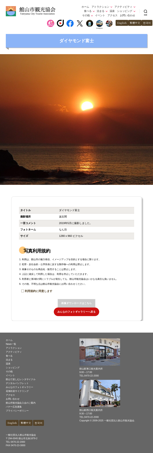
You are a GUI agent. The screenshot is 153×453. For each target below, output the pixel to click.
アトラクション (100, 6)
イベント (100, 15)
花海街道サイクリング (17, 391)
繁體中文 (135, 23)
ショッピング (124, 11)
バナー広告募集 (14, 407)
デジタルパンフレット (17, 383)
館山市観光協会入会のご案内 (21, 403)
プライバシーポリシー (17, 410)
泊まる (100, 11)
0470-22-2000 (18, 442)
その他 (86, 15)
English (122, 23)
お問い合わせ (127, 15)
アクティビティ (123, 6)
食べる (88, 11)
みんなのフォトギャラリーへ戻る (76, 311)
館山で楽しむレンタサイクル (21, 379)
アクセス (112, 15)
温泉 (112, 11)
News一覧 (11, 344)
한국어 (147, 23)
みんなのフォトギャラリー (19, 387)
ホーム (85, 6)
